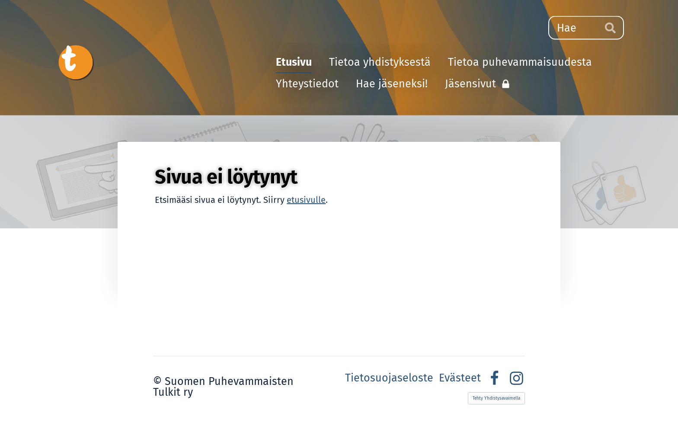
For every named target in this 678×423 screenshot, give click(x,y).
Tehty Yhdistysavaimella (496, 398)
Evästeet (460, 378)
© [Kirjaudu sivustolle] (159, 381)
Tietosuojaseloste (389, 378)
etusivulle (306, 200)
